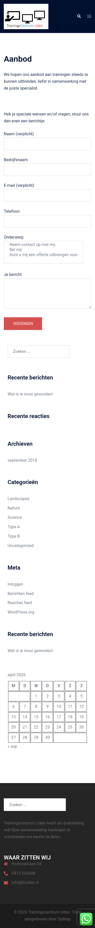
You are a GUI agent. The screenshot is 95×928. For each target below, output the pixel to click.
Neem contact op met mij (43, 244)
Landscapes (18, 498)
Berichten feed (21, 593)
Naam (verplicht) (47, 138)
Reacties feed (20, 602)
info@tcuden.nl (25, 882)
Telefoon (47, 216)
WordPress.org (21, 612)
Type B (14, 536)
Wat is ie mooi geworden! (30, 394)
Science (15, 517)
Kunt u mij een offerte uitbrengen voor (43, 254)
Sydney (64, 919)
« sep (12, 746)
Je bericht (47, 291)
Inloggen (15, 584)
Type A (14, 526)
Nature (14, 508)
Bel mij (43, 249)
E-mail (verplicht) (47, 190)
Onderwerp (43, 249)
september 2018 (22, 460)
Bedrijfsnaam (47, 164)
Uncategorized (21, 545)
